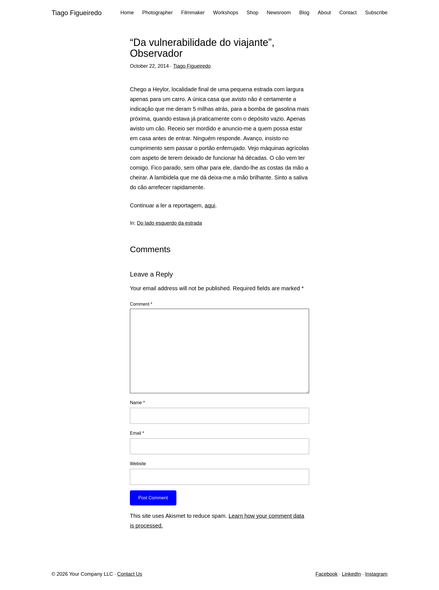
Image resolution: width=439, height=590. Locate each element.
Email (137, 433)
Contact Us (129, 574)
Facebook (327, 574)
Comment (141, 304)
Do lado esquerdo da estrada (169, 223)
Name (137, 402)
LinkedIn (351, 574)
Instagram (376, 574)
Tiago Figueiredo (77, 13)
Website (138, 463)
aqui (210, 205)
